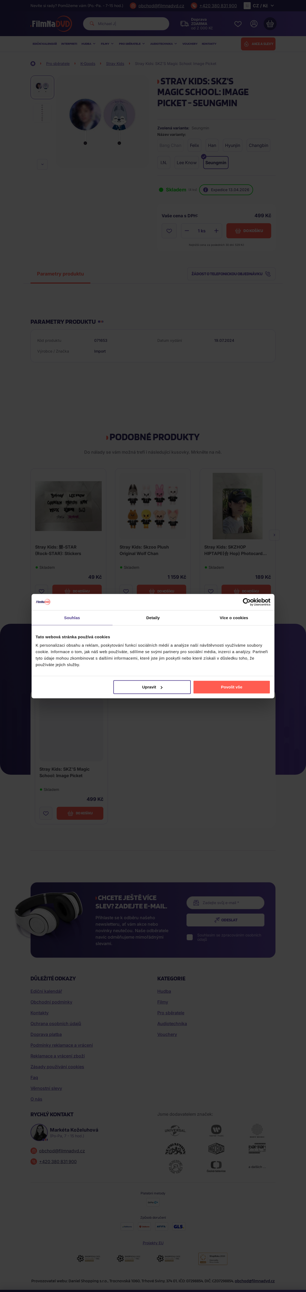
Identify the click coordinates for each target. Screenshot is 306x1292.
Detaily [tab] (153, 617)
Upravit (152, 687)
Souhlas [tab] (72, 617)
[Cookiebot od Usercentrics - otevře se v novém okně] (246, 602)
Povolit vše (231, 687)
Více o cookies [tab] (234, 617)
